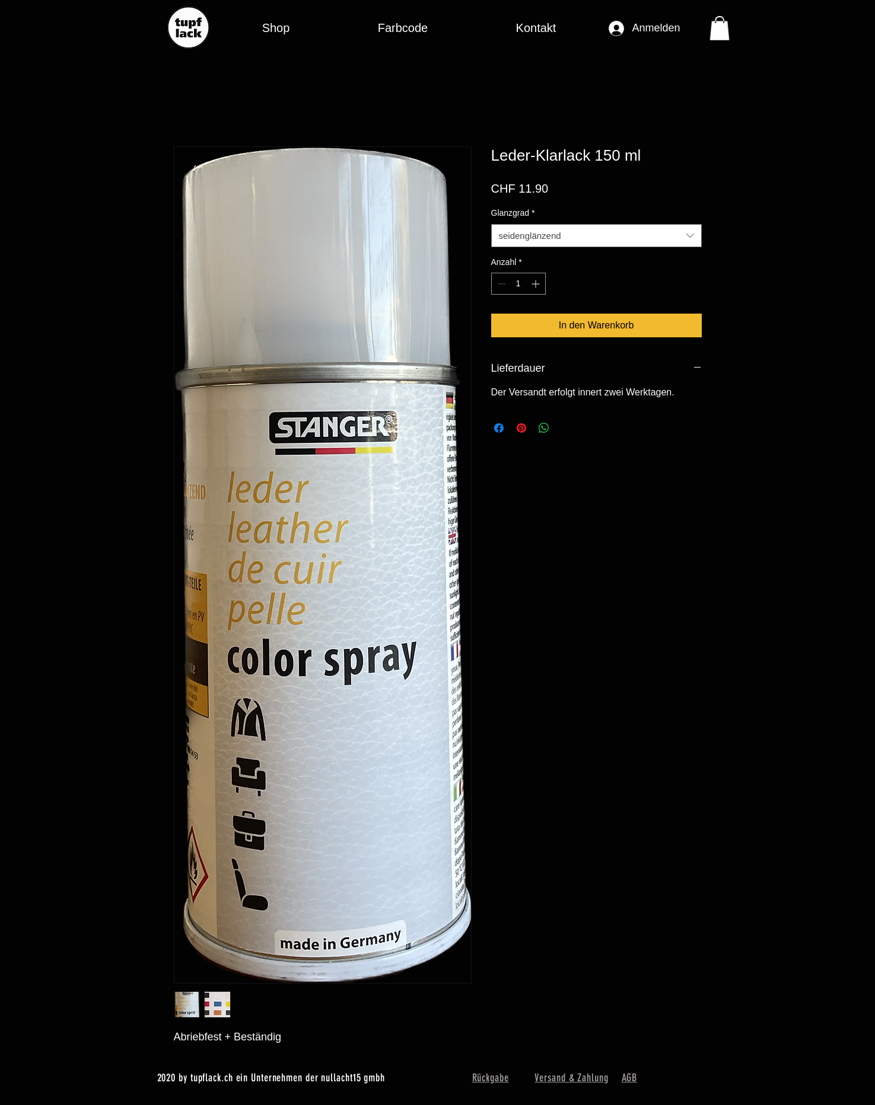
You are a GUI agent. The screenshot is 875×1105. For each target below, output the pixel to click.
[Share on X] (566, 428)
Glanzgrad (513, 213)
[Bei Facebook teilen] (499, 428)
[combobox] (596, 235)
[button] (403, 28)
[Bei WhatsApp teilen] (544, 428)
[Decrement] (500, 283)
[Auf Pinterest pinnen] (521, 428)
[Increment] (536, 283)
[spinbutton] (518, 283)
